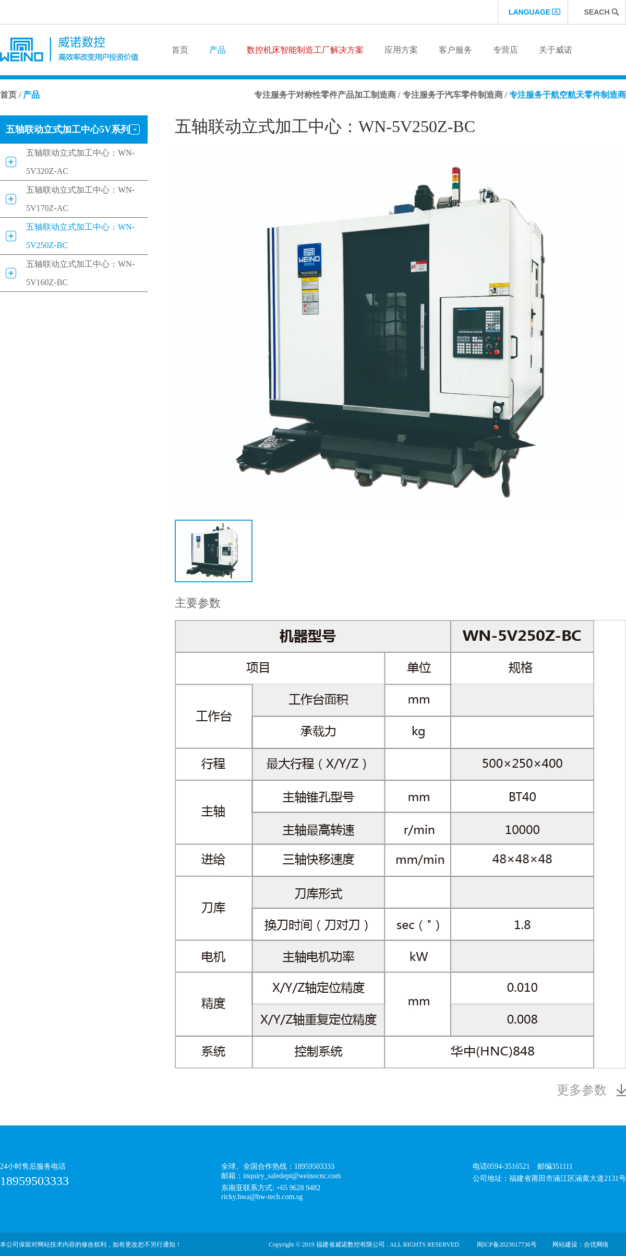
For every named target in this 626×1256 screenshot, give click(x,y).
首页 (180, 49)
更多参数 (582, 1090)
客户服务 (455, 49)
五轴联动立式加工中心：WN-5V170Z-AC (80, 199)
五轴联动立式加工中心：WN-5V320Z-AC (80, 161)
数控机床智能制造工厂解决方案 (305, 49)
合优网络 (596, 1244)
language (529, 12)
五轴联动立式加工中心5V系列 (68, 129)
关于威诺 (555, 49)
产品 (217, 49)
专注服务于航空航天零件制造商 (567, 94)
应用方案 (401, 49)
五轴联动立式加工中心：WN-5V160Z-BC (80, 273)
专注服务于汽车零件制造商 (453, 94)
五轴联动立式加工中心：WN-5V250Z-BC (80, 236)
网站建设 (564, 1244)
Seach (596, 12)
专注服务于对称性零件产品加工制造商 (325, 94)
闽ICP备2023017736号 (507, 1244)
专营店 (505, 49)
